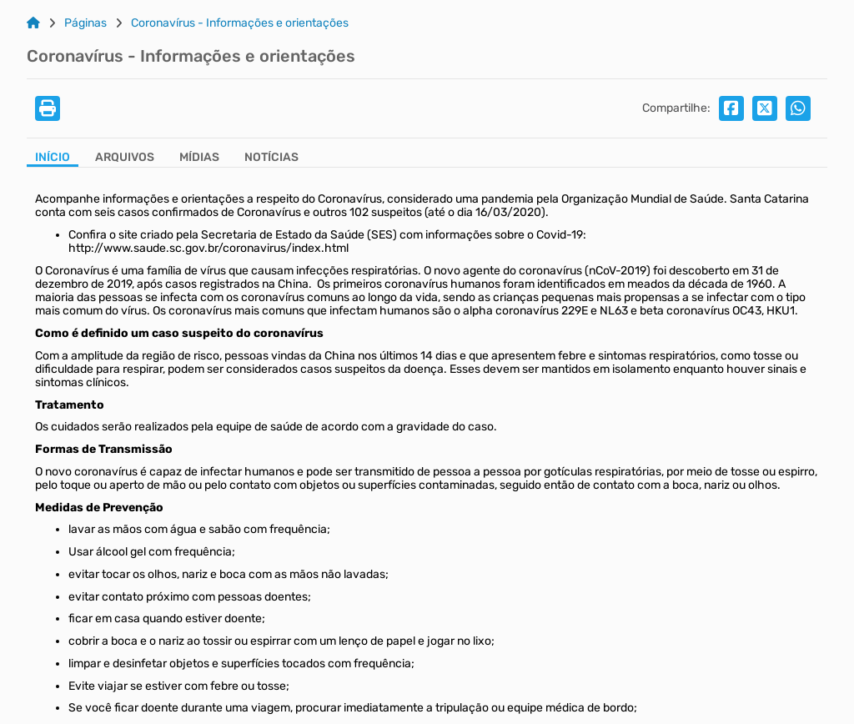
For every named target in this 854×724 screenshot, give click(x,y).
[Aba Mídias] (199, 159)
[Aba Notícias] (271, 159)
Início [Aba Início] (52, 157)
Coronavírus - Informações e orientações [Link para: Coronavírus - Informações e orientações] (240, 23)
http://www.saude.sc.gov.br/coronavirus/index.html (208, 248)
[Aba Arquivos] (125, 159)
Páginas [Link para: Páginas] (85, 23)
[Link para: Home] (33, 23)
